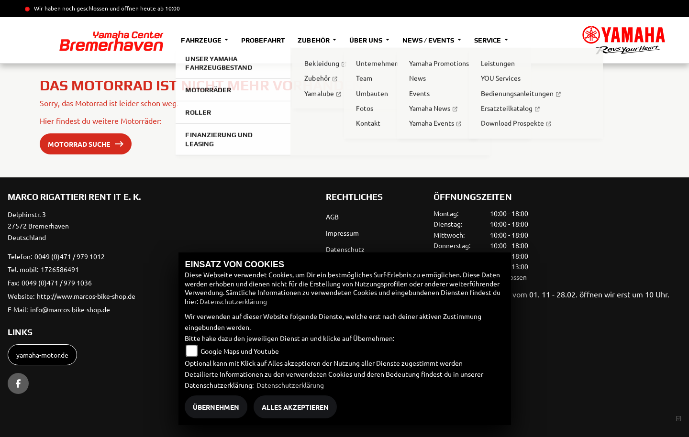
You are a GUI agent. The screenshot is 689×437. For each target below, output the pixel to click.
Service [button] (488, 40)
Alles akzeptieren (295, 407)
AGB (332, 216)
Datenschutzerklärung (233, 301)
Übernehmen (216, 407)
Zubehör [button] (314, 40)
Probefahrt (263, 40)
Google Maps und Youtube (239, 351)
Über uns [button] (366, 40)
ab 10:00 (168, 8)
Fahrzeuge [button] (201, 40)
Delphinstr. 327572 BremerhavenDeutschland (38, 225)
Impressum (342, 233)
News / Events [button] (429, 40)
